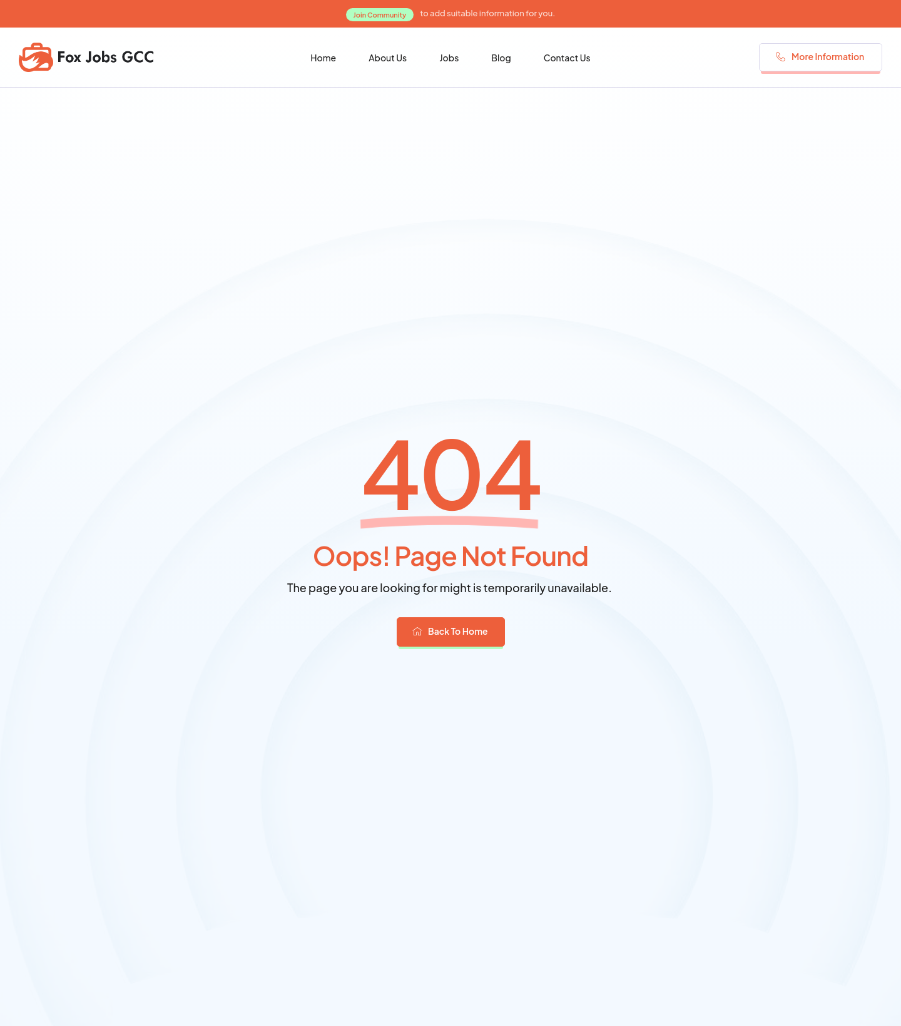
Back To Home (450, 631)
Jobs (449, 57)
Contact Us (567, 57)
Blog (501, 57)
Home (323, 57)
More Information (820, 56)
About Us (388, 57)
